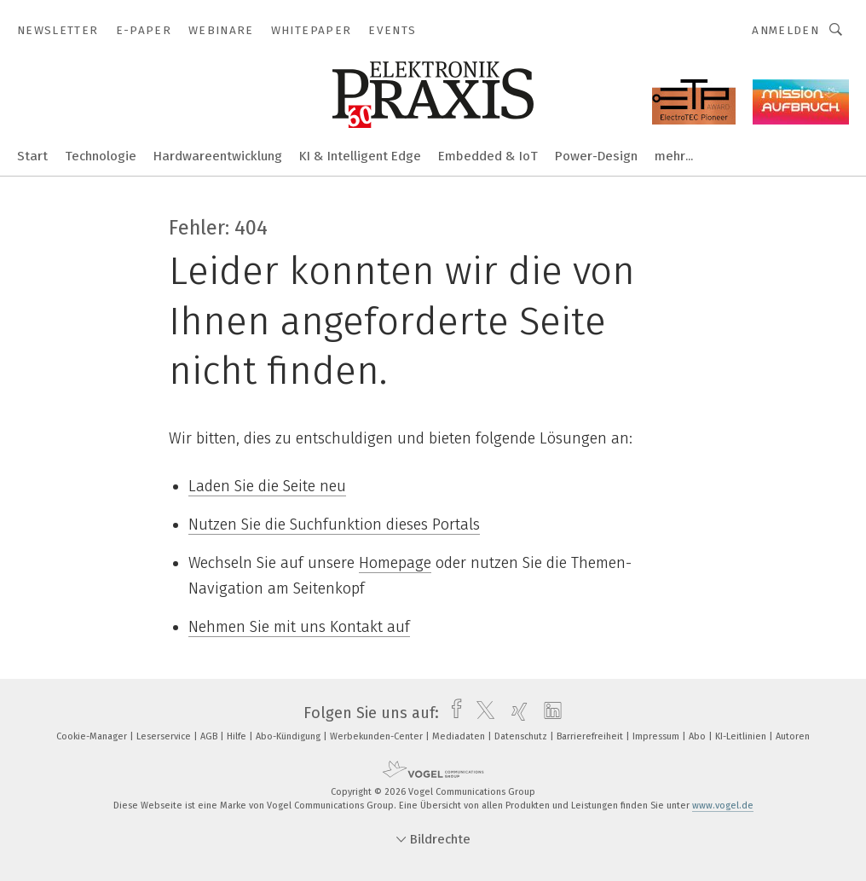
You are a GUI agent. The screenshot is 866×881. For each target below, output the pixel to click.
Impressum (657, 736)
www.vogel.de (722, 805)
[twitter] (481, 713)
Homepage (395, 563)
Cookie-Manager (93, 736)
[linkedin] (548, 713)
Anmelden (785, 30)
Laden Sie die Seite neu (267, 486)
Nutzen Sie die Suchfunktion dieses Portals (334, 524)
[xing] (515, 713)
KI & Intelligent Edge (360, 156)
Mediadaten (460, 736)
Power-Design (596, 156)
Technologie (100, 156)
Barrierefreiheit (591, 736)
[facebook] (452, 713)
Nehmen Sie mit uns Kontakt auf (299, 626)
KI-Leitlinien (742, 736)
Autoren (793, 736)
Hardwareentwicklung (217, 156)
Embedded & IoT (488, 156)
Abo (698, 736)
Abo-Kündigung (289, 736)
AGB (210, 736)
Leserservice (164, 736)
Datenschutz (522, 736)
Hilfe (238, 736)
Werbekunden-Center (377, 736)
